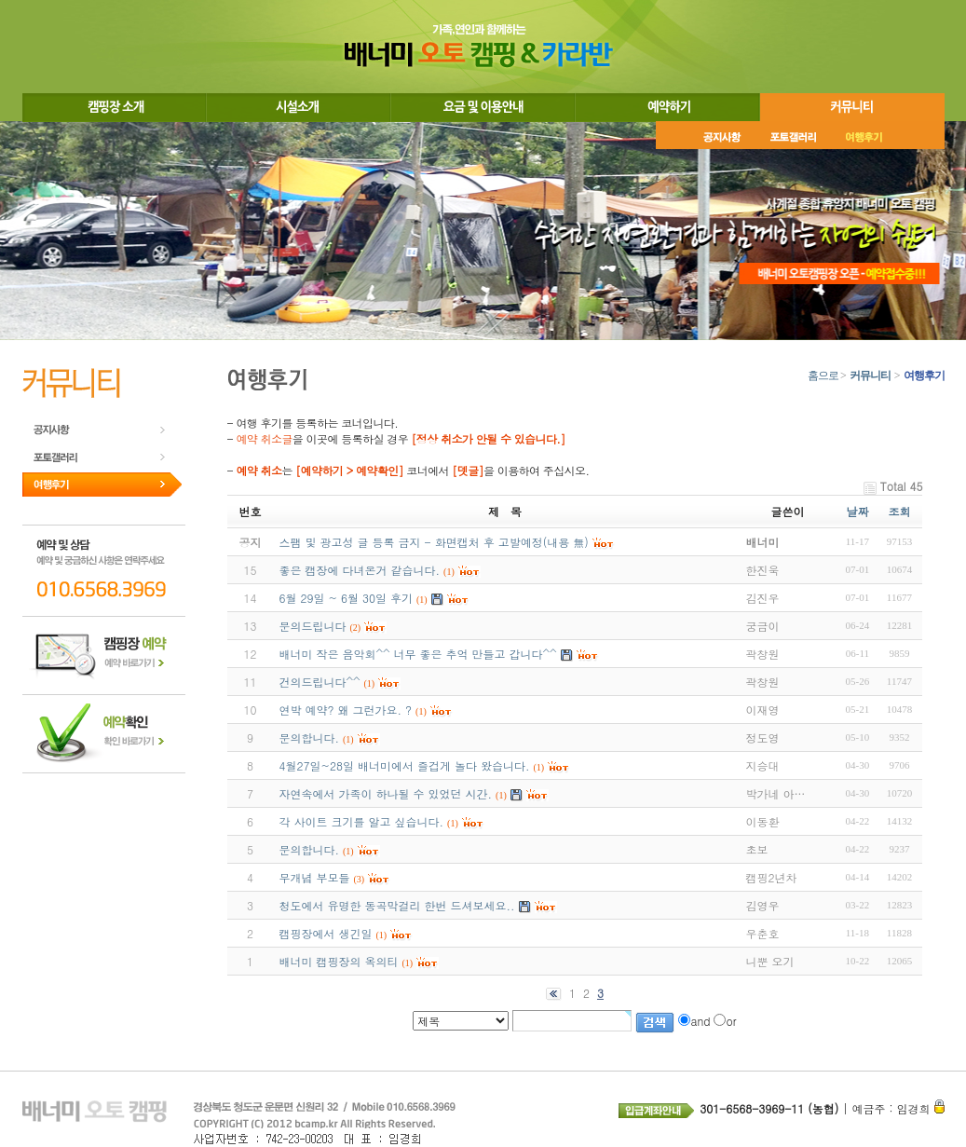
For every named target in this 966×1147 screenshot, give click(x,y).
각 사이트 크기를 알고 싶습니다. (361, 821)
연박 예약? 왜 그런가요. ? (346, 709)
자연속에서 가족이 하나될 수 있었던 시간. (386, 793)
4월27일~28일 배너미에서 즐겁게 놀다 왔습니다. (404, 765)
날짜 (857, 511)
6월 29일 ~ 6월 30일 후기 (346, 598)
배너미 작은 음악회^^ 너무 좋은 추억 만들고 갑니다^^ (418, 654)
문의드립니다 (313, 626)
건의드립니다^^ (320, 682)
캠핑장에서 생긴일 (326, 933)
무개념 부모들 (314, 877)
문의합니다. (309, 737)
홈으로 (823, 375)
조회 (899, 511)
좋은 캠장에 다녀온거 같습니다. (360, 570)
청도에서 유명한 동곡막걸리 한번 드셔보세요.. (397, 905)
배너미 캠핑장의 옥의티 (339, 961)
